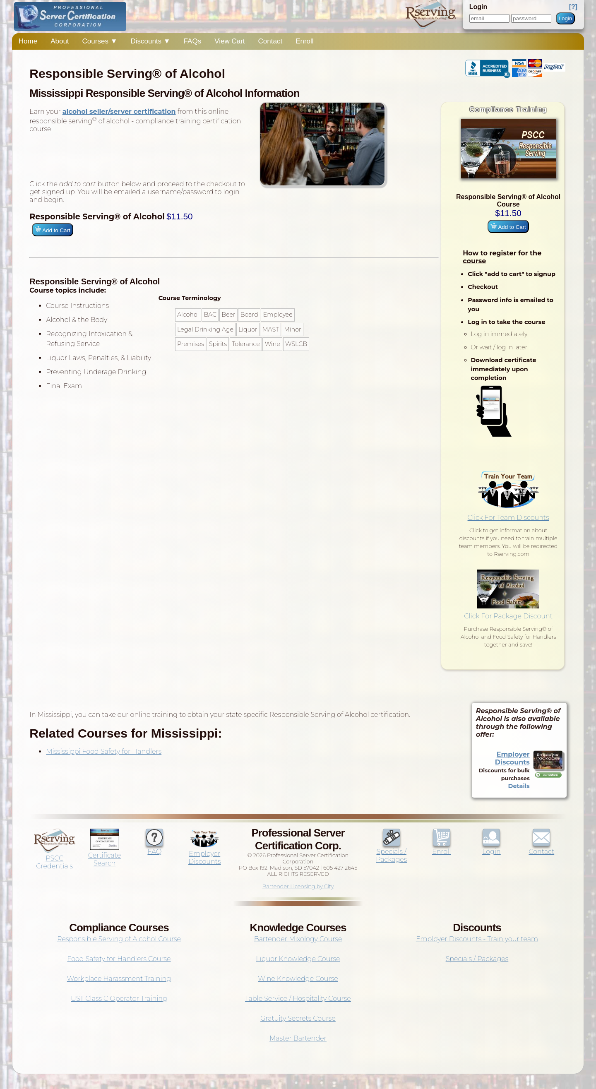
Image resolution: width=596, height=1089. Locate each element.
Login (565, 18)
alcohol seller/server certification (119, 111)
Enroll (304, 41)
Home (28, 41)
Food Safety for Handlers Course (119, 959)
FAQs (193, 41)
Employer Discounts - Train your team (477, 939)
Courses (100, 41)
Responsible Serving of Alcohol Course (119, 939)
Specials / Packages (391, 851)
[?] (573, 6)
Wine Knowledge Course (298, 979)
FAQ (154, 848)
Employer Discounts (512, 758)
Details (519, 786)
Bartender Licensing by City (298, 886)
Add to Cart (508, 226)
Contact (270, 41)
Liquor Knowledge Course (298, 959)
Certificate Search (104, 855)
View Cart (229, 41)
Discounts (150, 41)
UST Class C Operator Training (119, 998)
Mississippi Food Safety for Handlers (103, 751)
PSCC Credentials (54, 858)
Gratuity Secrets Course (298, 1018)
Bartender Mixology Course (298, 939)
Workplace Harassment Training (119, 979)
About (59, 41)
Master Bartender (298, 1038)
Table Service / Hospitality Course (298, 998)
